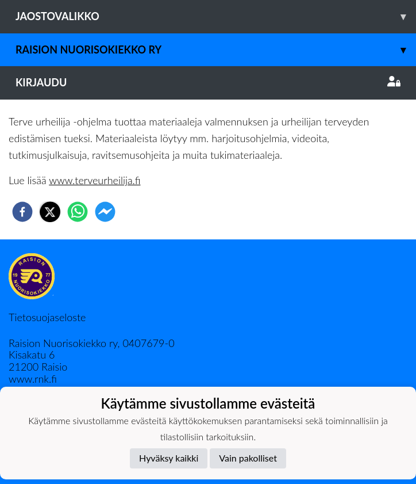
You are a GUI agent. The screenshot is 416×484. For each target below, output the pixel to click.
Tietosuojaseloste (47, 317)
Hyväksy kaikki (168, 457)
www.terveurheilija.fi (94, 180)
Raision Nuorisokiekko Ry (216, 49)
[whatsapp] (77, 211)
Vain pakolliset (248, 457)
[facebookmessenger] (105, 211)
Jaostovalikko (216, 16)
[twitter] (50, 211)
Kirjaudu (208, 82)
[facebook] (22, 211)
